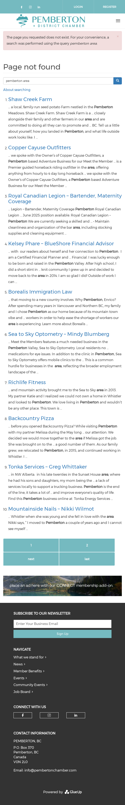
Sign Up (62, 634)
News (18, 664)
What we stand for (28, 657)
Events (18, 678)
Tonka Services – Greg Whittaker (47, 467)
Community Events (29, 685)
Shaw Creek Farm (30, 99)
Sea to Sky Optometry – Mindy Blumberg (58, 334)
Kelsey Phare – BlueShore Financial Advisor (61, 243)
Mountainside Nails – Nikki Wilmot (51, 509)
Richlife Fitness (27, 382)
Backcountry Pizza (31, 418)
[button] (118, 36)
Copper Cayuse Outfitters (39, 147)
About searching (16, 90)
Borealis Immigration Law (40, 292)
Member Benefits (27, 671)
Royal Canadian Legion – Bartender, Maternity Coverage (65, 198)
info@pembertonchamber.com (50, 770)
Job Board (21, 692)
